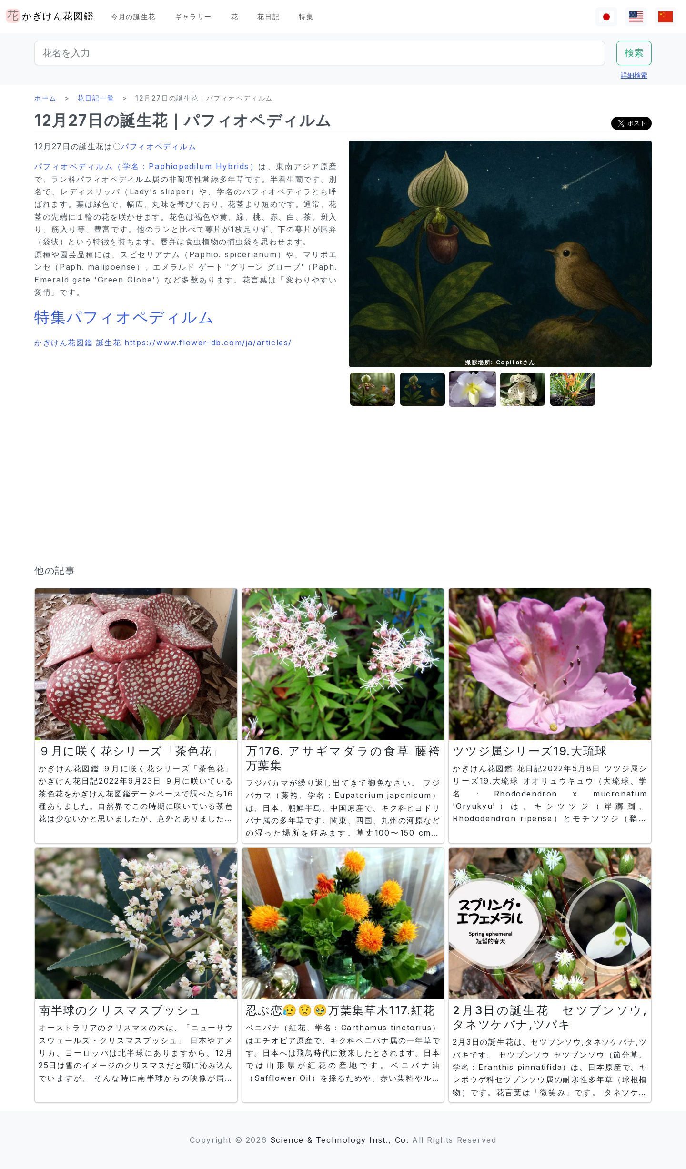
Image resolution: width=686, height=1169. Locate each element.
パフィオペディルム (158, 146)
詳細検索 (634, 75)
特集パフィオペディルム (124, 317)
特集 (306, 16)
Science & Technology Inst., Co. (339, 1140)
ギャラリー (193, 16)
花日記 (268, 16)
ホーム (45, 98)
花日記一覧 (95, 98)
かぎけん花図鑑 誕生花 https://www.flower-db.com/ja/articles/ (163, 342)
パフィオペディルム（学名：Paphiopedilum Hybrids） (146, 166)
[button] (372, 389)
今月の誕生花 (133, 16)
